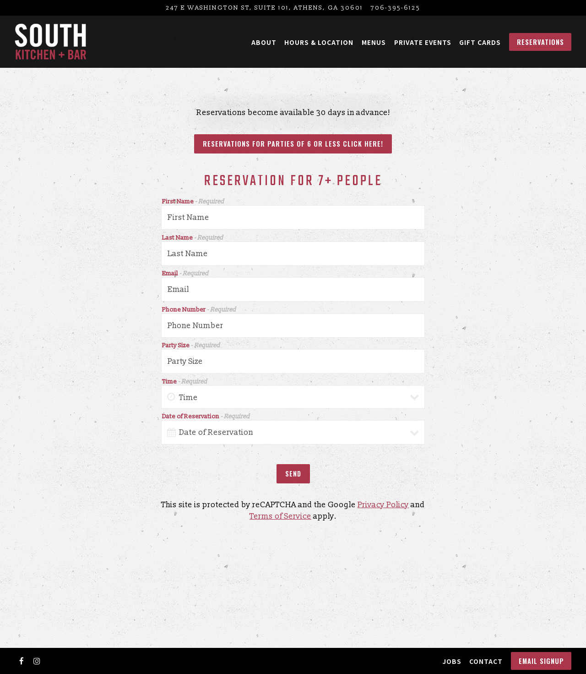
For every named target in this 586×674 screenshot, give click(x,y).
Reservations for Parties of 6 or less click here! (293, 145)
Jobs (451, 661)
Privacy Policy (383, 507)
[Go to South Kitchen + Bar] (264, 7)
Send (293, 476)
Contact (486, 661)
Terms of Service (280, 519)
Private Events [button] (422, 42)
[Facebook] (21, 661)
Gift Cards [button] (480, 42)
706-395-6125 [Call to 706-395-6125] (395, 7)
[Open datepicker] (171, 434)
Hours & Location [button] (318, 42)
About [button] (264, 42)
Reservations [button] (540, 42)
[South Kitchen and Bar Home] (51, 41)
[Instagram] (37, 661)
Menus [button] (374, 42)
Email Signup (541, 661)
